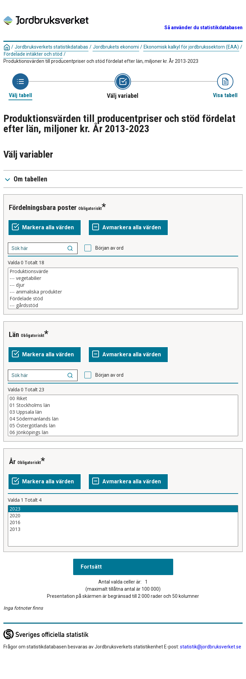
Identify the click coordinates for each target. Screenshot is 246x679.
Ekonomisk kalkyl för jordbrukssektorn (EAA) (191, 47)
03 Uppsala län (123, 412)
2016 (123, 522)
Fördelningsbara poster (43, 207)
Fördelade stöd (123, 298)
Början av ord (109, 248)
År (12, 462)
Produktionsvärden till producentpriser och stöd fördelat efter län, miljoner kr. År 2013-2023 (100, 61)
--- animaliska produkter (123, 291)
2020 (123, 515)
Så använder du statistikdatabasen (203, 27)
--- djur (123, 285)
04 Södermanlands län (123, 418)
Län (14, 334)
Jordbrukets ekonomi (116, 47)
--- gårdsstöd (123, 305)
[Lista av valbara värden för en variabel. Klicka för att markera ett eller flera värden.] (123, 288)
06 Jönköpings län (123, 432)
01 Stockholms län (123, 405)
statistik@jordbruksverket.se (210, 646)
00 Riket (123, 398)
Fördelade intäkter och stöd (33, 54)
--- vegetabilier (123, 278)
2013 (123, 529)
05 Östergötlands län (123, 425)
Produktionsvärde (123, 271)
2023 (123, 508)
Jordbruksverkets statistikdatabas (51, 47)
